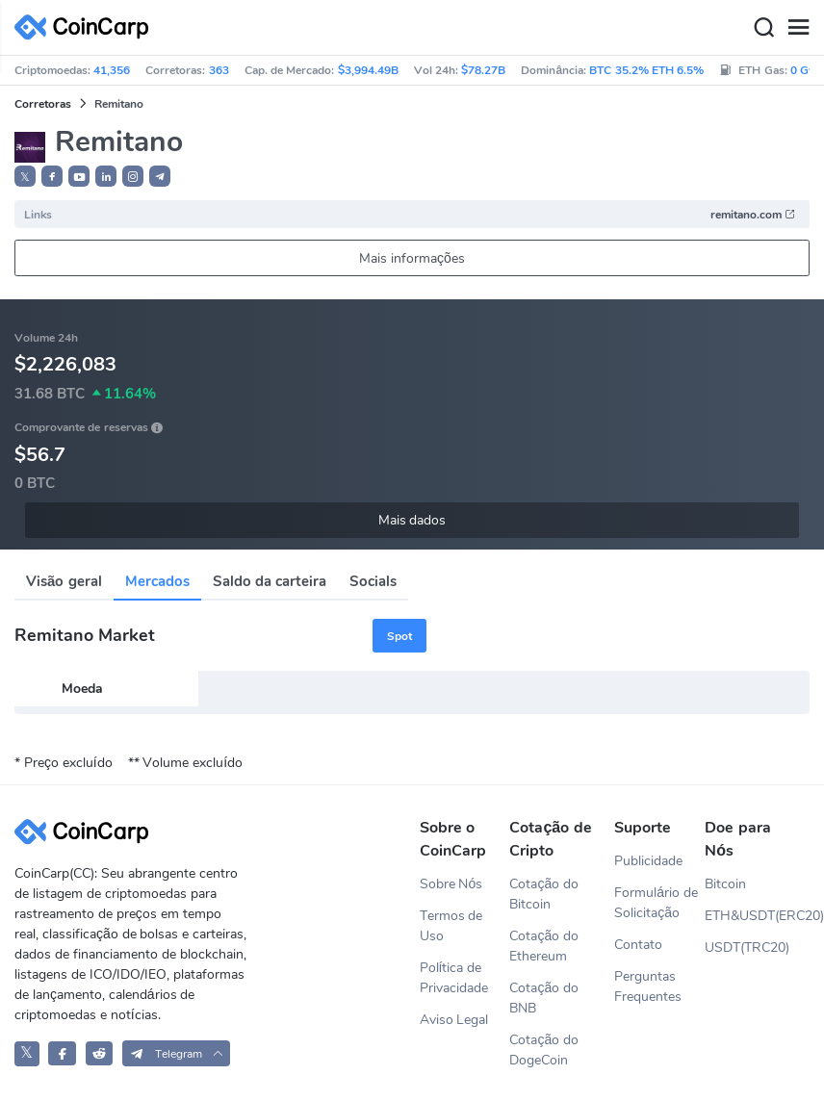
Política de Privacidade (454, 978)
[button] (52, 176)
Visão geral (64, 581)
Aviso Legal (454, 1020)
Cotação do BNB (544, 998)
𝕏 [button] (25, 177)
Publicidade (648, 861)
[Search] (763, 28)
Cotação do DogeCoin (544, 1050)
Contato (638, 944)
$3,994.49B (368, 70)
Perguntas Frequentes (648, 986)
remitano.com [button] (753, 214)
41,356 (111, 70)
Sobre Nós (451, 884)
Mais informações (412, 258)
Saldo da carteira (269, 581)
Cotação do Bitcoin (544, 894)
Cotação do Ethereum (544, 946)
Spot (399, 636)
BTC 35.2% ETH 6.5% (646, 70)
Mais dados (412, 520)
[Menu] (798, 28)
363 (219, 70)
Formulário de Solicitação (656, 902)
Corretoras (42, 104)
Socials (373, 581)
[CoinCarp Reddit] (100, 1053)
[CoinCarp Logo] (86, 27)
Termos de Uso (451, 926)
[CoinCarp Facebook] (62, 1053)
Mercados (157, 581)
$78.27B (483, 70)
